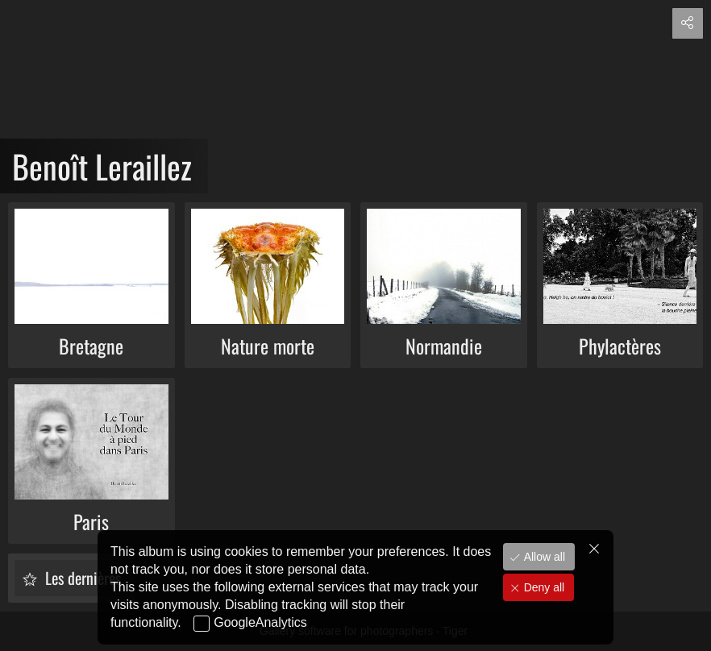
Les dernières (81, 578)
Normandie (443, 345)
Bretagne (91, 345)
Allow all (543, 565)
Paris (91, 521)
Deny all (542, 596)
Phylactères (620, 345)
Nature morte (267, 345)
